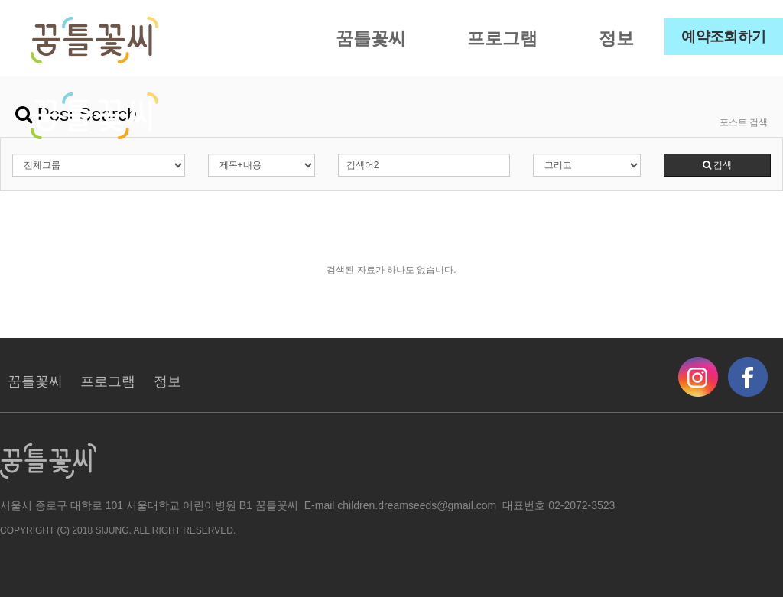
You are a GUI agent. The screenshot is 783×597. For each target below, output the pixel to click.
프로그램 (502, 38)
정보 (616, 38)
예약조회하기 (723, 36)
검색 (717, 165)
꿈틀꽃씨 (371, 38)
